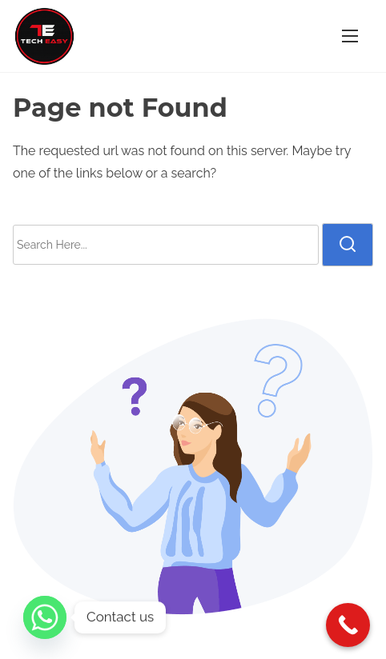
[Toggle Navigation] (350, 35)
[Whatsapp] (44, 617)
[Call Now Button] (348, 625)
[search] (347, 244)
